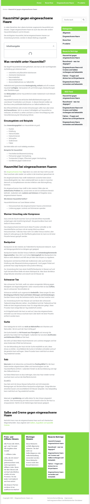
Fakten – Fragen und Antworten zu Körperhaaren (55, 466)
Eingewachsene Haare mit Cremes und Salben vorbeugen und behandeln (73, 70)
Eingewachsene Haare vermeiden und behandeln (56, 474)
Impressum (68, 498)
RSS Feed (69, 92)
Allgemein (66, 33)
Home (39, 3)
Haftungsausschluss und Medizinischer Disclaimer (64, 500)
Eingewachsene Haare (65, 3)
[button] (53, 46)
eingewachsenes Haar (15, 172)
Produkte (81, 3)
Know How (49, 3)
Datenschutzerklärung (55, 498)
